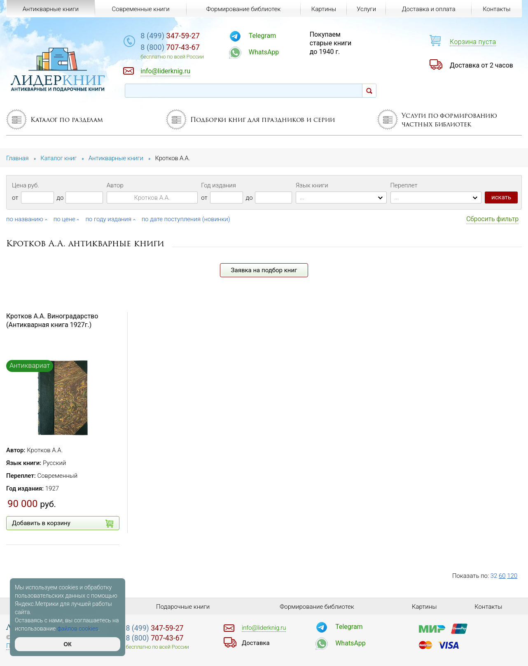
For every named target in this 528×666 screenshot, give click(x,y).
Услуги (366, 9)
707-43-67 (170, 47)
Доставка (256, 643)
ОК (67, 644)
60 (502, 576)
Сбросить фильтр (492, 219)
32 (494, 576)
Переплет (404, 185)
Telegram (262, 36)
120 (512, 576)
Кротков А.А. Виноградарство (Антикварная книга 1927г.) (52, 320)
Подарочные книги (183, 606)
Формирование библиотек (243, 9)
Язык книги (312, 185)
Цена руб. (25, 185)
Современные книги (140, 9)
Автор (115, 185)
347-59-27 (170, 35)
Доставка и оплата (429, 9)
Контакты (496, 9)
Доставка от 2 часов (481, 65)
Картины (323, 9)
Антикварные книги (51, 9)
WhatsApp (264, 52)
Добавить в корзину (62, 523)
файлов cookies (77, 628)
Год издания (218, 185)
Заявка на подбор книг (264, 270)
